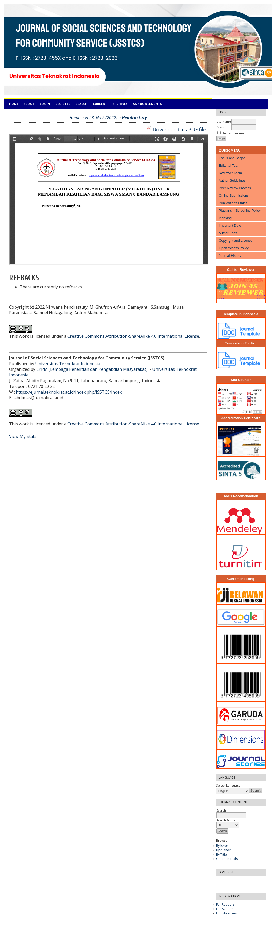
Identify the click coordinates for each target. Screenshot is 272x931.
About (29, 104)
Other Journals (227, 859)
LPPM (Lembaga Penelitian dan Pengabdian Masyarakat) (92, 369)
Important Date (230, 226)
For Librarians (226, 913)
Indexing (225, 218)
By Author (223, 850)
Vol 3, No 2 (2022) (101, 117)
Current (100, 104)
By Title (221, 854)
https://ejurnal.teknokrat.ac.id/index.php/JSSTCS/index (69, 392)
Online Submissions (234, 195)
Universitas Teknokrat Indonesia (67, 363)
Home (13, 104)
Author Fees (228, 233)
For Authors (224, 909)
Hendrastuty (134, 117)
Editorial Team (229, 165)
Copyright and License (235, 241)
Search (82, 104)
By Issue (222, 845)
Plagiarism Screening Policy (240, 210)
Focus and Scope (232, 158)
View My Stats (23, 436)
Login (45, 104)
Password (223, 127)
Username (223, 121)
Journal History (230, 256)
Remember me (233, 133)
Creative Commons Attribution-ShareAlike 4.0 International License (133, 336)
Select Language (228, 785)
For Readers (225, 904)
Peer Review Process (235, 188)
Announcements (147, 104)
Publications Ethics (233, 203)
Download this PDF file (179, 129)
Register (62, 104)
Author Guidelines (232, 180)
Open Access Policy (234, 248)
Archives (120, 104)
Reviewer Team (230, 173)
